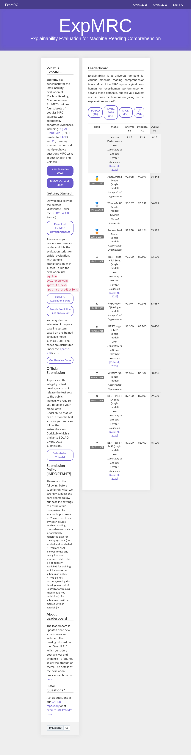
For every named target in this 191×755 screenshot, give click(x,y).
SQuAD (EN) (95, 112)
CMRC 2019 (160, 4)
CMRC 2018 (140, 4)
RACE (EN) (126, 112)
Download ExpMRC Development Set (60, 228)
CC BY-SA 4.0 (60, 213)
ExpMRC (178, 4)
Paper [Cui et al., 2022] (60, 170)
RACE (63, 137)
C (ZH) (139, 112)
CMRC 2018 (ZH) (111, 112)
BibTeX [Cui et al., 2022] (60, 183)
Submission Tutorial (60, 455)
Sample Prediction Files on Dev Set (60, 310)
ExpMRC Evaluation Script (60, 298)
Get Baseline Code (60, 360)
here (49, 679)
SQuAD (63, 129)
